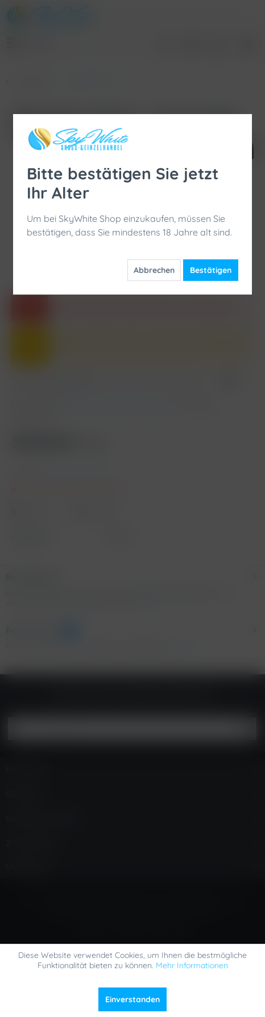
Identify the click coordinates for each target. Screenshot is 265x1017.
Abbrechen (154, 270)
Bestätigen (210, 270)
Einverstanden (132, 999)
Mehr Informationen (192, 965)
